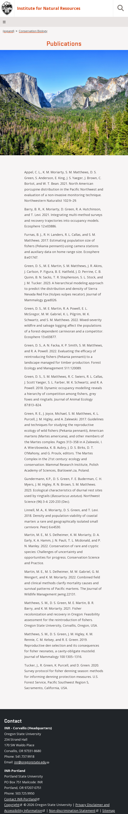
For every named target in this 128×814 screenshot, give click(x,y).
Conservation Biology (33, 31)
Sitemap (108, 810)
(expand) (8, 31)
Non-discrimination (74, 810)
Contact (22, 799)
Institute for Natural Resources (48, 8)
